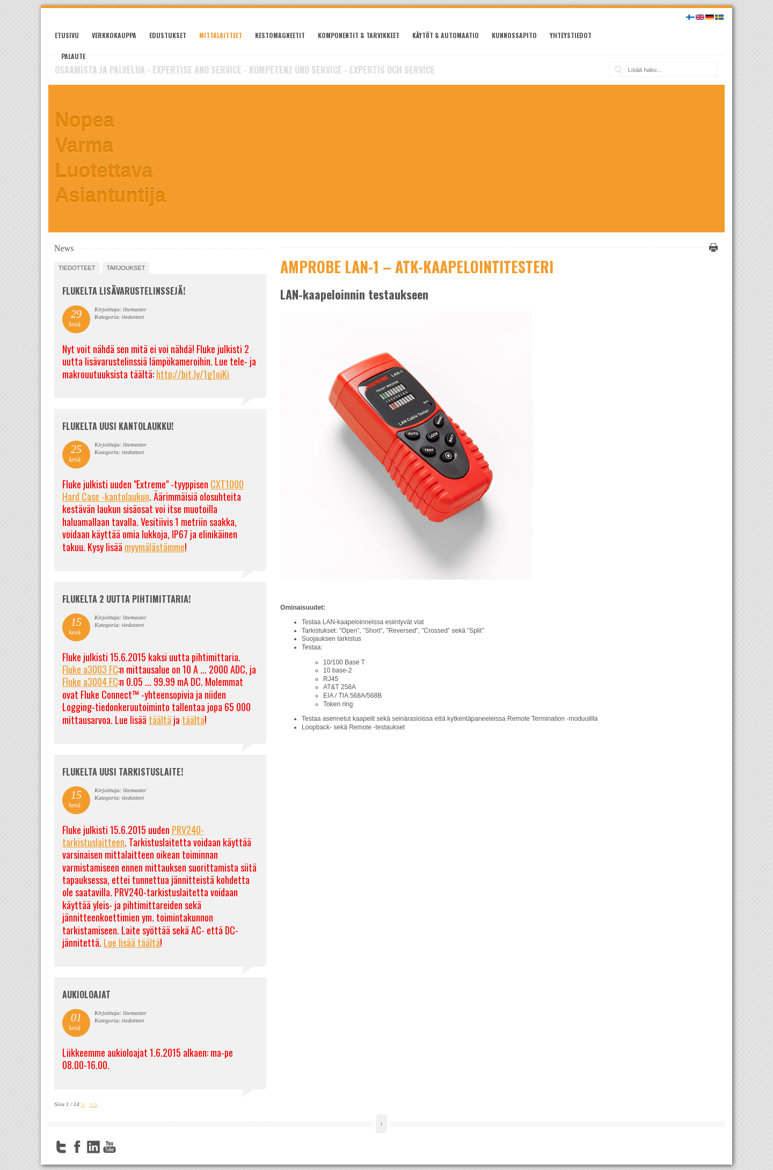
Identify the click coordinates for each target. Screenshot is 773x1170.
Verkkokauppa (114, 35)
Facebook (77, 1146)
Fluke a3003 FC (90, 669)
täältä (160, 720)
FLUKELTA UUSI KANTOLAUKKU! (117, 426)
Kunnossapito (514, 35)
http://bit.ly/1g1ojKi (192, 374)
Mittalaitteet (220, 35)
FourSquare (125, 1146)
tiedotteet (77, 268)
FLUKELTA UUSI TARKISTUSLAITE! (122, 771)
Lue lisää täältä (132, 942)
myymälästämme (155, 547)
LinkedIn (93, 1146)
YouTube (109, 1146)
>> (94, 1104)
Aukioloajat (86, 994)
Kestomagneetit (280, 35)
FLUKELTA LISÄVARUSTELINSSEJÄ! (123, 290)
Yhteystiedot (571, 35)
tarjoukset (126, 268)
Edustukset (167, 35)
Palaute (73, 56)
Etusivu (67, 35)
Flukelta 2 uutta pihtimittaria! (126, 599)
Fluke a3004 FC (90, 682)
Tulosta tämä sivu (712, 247)
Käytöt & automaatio (445, 35)
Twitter (61, 1146)
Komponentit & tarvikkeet (358, 35)
